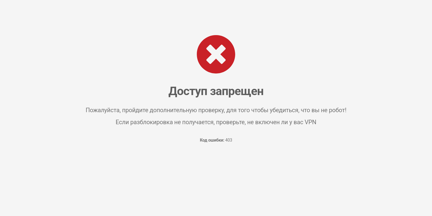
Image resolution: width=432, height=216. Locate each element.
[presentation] (216, 170)
